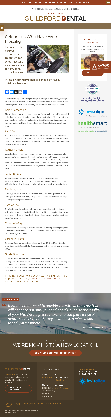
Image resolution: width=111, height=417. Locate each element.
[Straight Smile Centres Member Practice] (92, 92)
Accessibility (40, 405)
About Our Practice (15, 389)
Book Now (60, 380)
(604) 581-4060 (56, 13)
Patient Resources (58, 403)
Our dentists (10, 374)
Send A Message (62, 388)
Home (7, 403)
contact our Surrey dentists (46, 278)
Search (25, 405)
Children (48, 403)
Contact (19, 405)
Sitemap (31, 405)
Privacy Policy (10, 405)
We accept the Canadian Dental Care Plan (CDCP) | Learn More (54, 3)
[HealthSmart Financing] (92, 126)
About (12, 403)
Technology (40, 403)
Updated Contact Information (55, 353)
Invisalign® (87, 369)
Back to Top (8, 406)
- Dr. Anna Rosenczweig (92, 327)
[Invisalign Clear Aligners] (92, 112)
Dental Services (21, 403)
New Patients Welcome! (92, 41)
